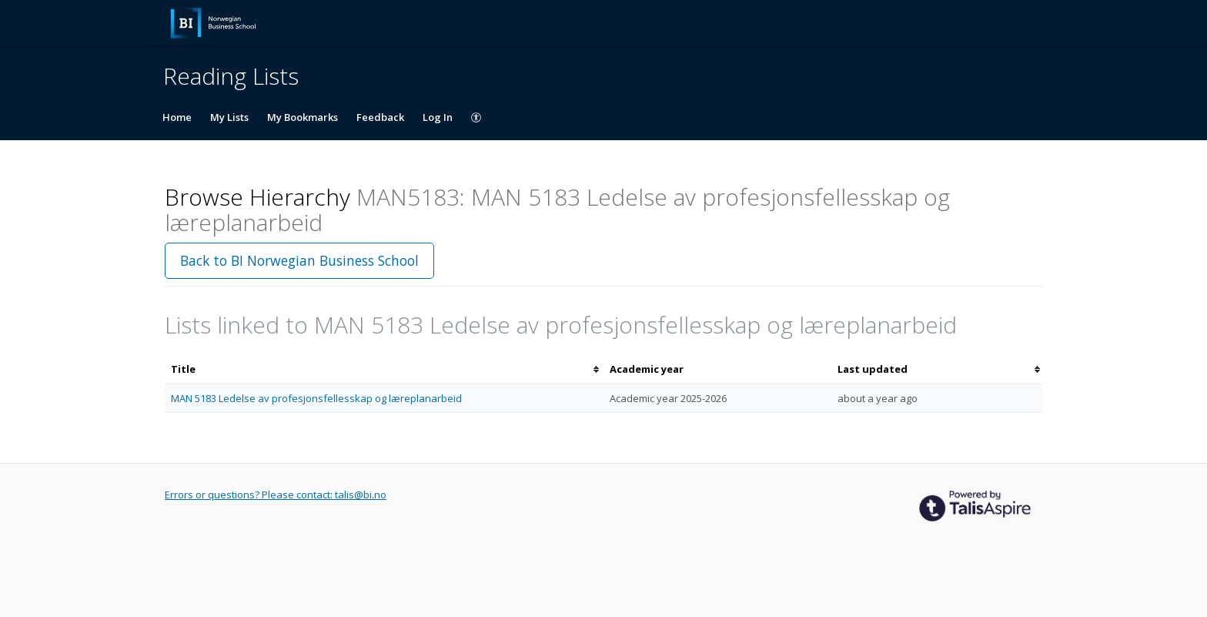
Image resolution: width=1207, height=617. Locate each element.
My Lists (229, 117)
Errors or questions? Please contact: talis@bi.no (275, 494)
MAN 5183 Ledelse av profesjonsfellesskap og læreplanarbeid (316, 398)
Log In (438, 117)
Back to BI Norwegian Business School (299, 260)
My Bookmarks (302, 117)
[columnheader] (384, 369)
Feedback (380, 117)
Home (177, 117)
